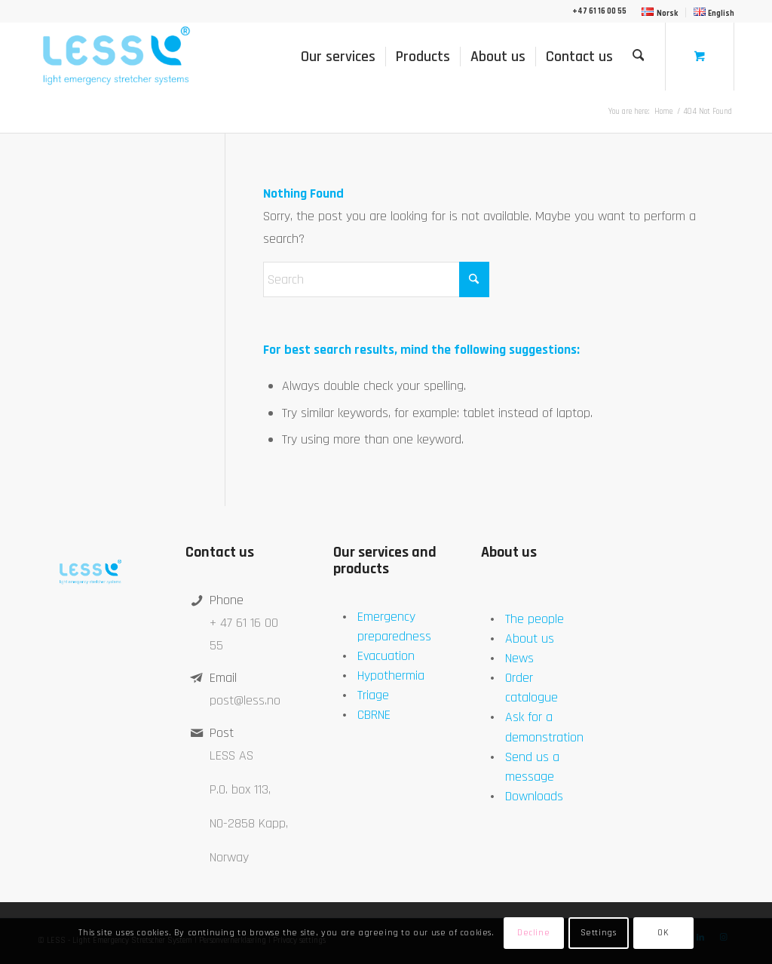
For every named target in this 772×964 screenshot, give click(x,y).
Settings (599, 932)
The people (534, 619)
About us (529, 638)
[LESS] (115, 57)
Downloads (534, 796)
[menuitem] (659, 12)
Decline (533, 932)
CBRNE (374, 714)
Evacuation (386, 656)
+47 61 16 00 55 (599, 11)
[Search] (638, 57)
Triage (373, 695)
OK (663, 932)
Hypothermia (390, 675)
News (519, 658)
